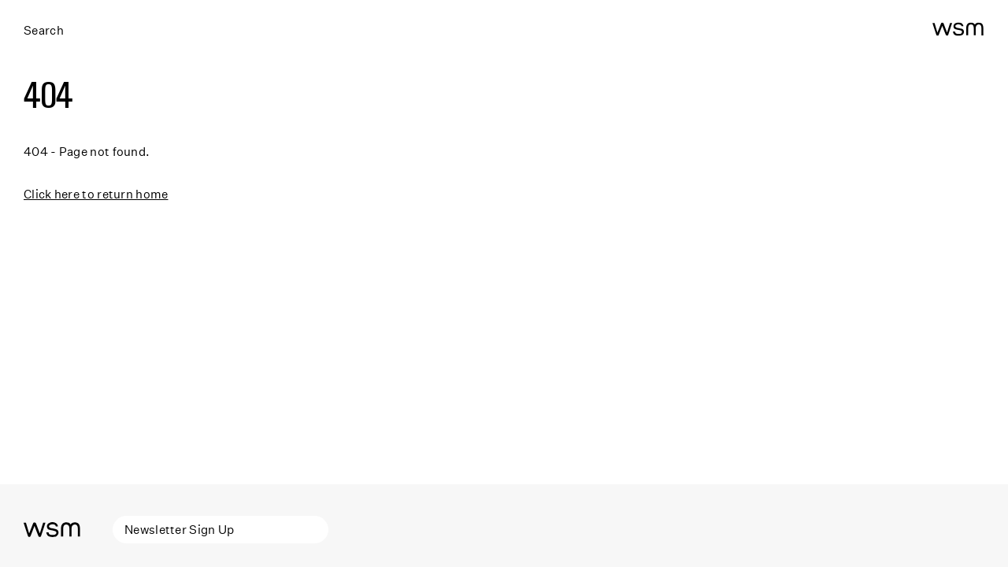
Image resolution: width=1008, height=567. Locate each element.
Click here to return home (96, 194)
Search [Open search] (44, 30)
